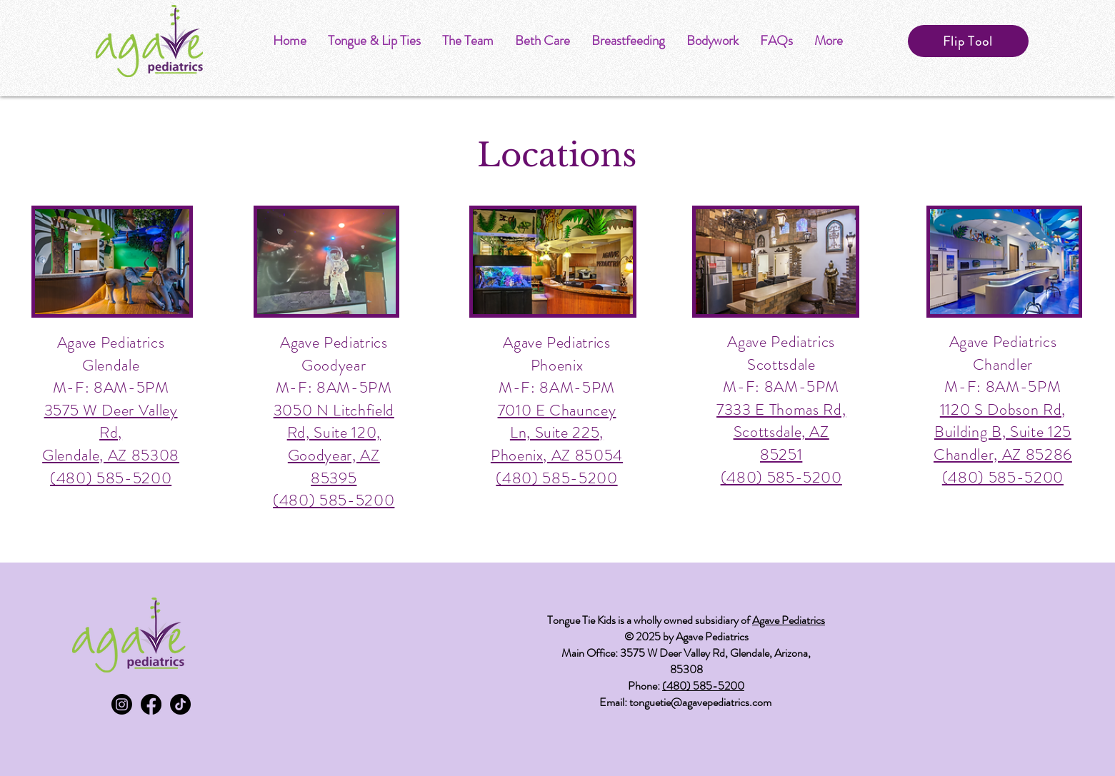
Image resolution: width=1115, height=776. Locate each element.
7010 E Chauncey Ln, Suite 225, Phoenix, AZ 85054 (557, 432)
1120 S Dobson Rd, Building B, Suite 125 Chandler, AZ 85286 (1003, 431)
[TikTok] (180, 704)
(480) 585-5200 (703, 685)
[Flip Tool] (968, 41)
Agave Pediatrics (788, 620)
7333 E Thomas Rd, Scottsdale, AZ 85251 (781, 431)
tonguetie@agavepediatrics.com (700, 702)
